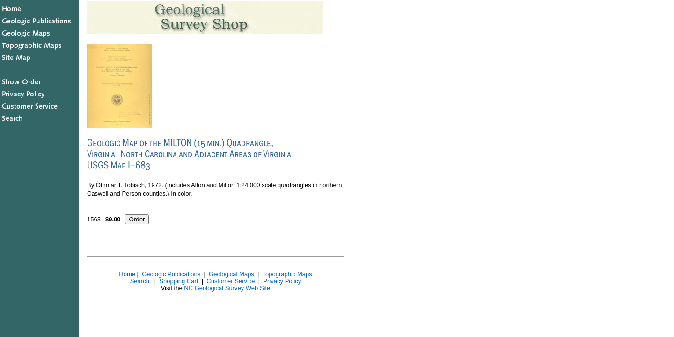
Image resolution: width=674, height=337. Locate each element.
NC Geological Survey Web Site (227, 288)
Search (139, 281)
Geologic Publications (171, 274)
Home (127, 274)
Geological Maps (231, 274)
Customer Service (230, 281)
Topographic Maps (287, 274)
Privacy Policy (282, 281)
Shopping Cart (178, 281)
